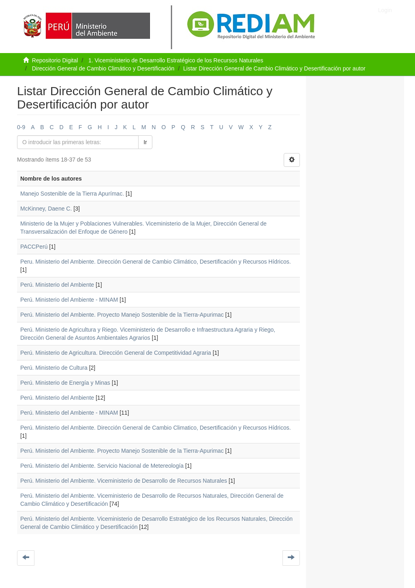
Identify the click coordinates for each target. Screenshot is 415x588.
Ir (145, 142)
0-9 (21, 127)
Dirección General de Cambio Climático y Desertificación (103, 68)
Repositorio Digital (55, 60)
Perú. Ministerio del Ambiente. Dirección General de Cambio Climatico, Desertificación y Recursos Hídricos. (155, 427)
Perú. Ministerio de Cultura (54, 367)
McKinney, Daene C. (46, 208)
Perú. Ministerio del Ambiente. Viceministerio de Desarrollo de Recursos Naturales (123, 480)
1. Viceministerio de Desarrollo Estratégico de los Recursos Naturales (175, 60)
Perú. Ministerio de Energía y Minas (65, 382)
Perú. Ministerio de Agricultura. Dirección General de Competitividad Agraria (115, 352)
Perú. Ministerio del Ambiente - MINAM (69, 299)
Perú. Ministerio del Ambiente (57, 284)
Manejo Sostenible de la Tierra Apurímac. (72, 193)
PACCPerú (33, 246)
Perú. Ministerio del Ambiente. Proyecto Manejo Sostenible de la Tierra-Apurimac (122, 314)
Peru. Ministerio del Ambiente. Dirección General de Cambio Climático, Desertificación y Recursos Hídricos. (155, 261)
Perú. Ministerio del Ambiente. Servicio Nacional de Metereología (102, 465)
